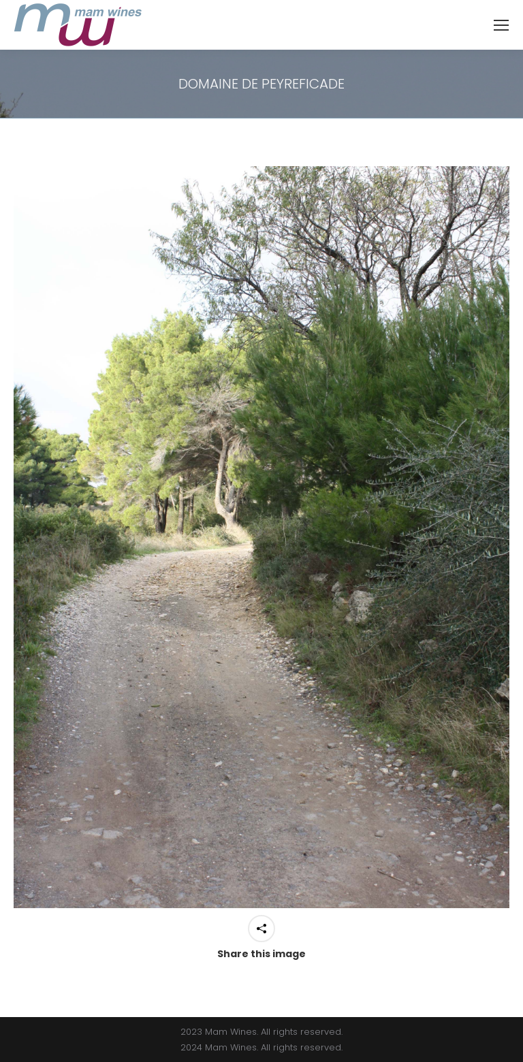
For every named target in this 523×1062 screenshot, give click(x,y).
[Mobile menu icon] (501, 25)
